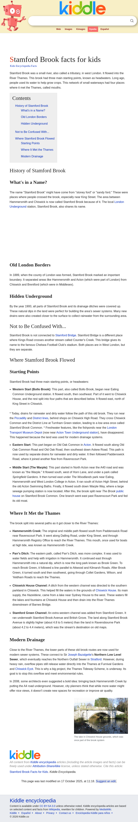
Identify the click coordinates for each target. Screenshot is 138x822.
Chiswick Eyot (24, 668)
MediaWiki (105, 809)
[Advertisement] (69, 43)
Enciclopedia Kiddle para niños (93, 813)
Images (68, 29)
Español (104, 29)
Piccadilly (20, 418)
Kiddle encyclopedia (33, 800)
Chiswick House (106, 590)
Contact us (65, 813)
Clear (124, 21)
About (38, 813)
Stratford (96, 659)
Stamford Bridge (65, 335)
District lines (40, 418)
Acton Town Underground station (77, 432)
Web (58, 29)
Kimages (80, 29)
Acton (87, 444)
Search (132, 21)
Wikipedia (54, 809)
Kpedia (92, 29)
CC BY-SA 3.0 (47, 806)
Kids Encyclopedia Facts (23, 65)
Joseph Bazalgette (80, 654)
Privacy (50, 813)
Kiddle (13, 813)
